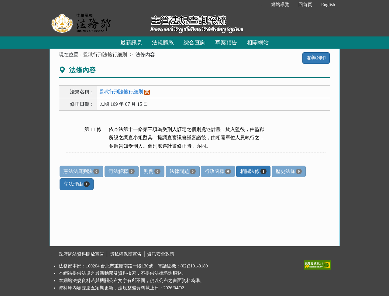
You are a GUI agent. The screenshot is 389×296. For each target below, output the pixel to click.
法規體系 (163, 43)
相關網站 (258, 43)
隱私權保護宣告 (126, 254)
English (328, 4)
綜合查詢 (194, 43)
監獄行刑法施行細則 (105, 54)
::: (260, 4)
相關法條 (253, 171)
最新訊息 (131, 43)
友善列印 (316, 57)
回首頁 (305, 4)
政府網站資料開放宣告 (81, 254)
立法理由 (77, 184)
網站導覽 (280, 4)
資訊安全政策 (160, 254)
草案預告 (226, 43)
